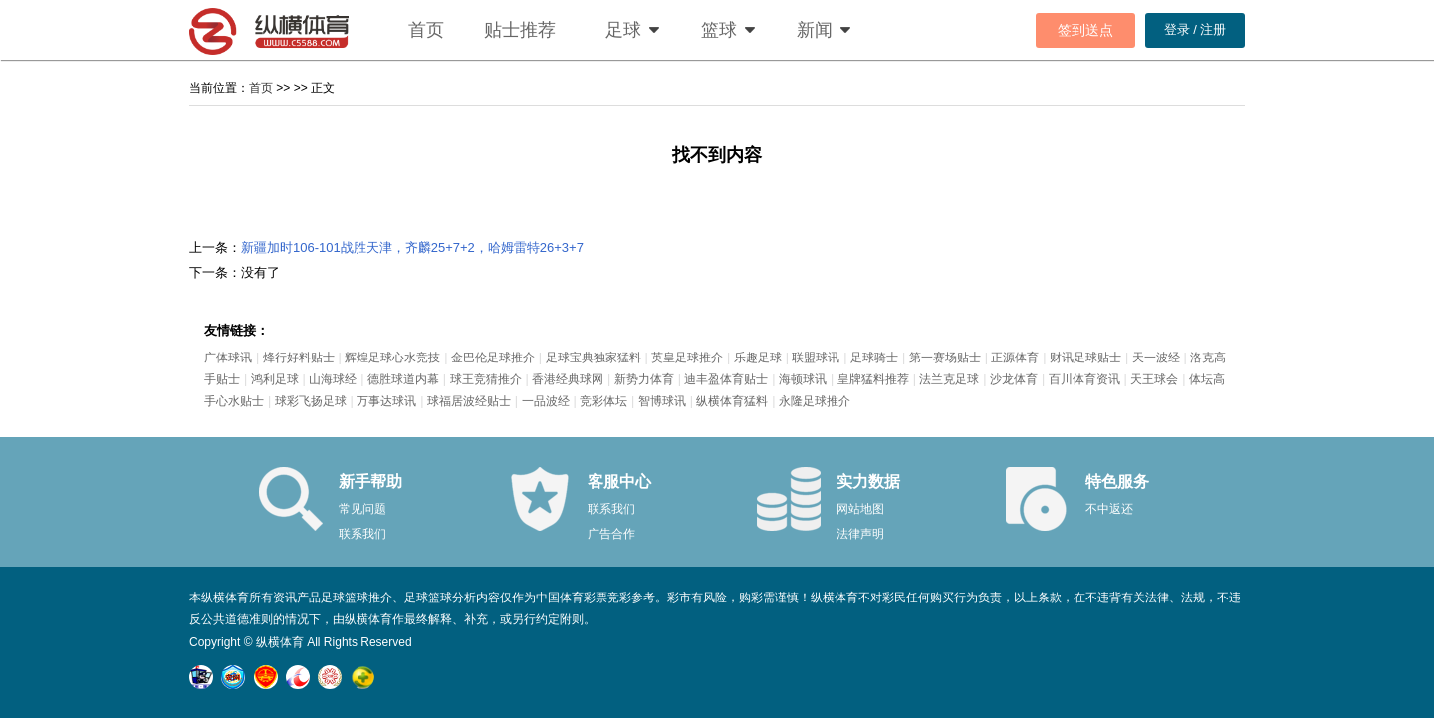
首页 (426, 30)
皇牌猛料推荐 (873, 379)
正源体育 (1015, 357)
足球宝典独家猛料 (593, 357)
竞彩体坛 (603, 401)
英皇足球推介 (687, 357)
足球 (623, 30)
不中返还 (1109, 509)
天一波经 (1156, 357)
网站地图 (860, 509)
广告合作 (611, 534)
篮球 (719, 30)
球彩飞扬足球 (311, 401)
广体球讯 (228, 357)
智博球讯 (662, 401)
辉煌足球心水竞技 (392, 357)
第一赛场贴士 (945, 357)
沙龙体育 (1014, 379)
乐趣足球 (758, 357)
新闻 (815, 30)
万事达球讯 (386, 401)
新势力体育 (644, 379)
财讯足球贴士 (1085, 357)
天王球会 (1154, 379)
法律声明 (860, 534)
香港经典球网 (567, 379)
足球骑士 (874, 357)
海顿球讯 (803, 379)
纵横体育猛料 (732, 401)
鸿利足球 (275, 379)
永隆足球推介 (814, 401)
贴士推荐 (520, 30)
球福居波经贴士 (469, 401)
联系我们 (362, 534)
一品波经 (546, 401)
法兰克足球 (949, 379)
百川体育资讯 (1084, 379)
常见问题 (362, 509)
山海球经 (333, 379)
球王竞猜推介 (486, 379)
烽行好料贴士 (299, 357)
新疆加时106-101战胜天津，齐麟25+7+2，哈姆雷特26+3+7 (412, 247)
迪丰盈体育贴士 (726, 379)
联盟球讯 (815, 357)
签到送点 (1085, 30)
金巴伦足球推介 (493, 357)
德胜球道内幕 (403, 379)
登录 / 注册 (1195, 29)
